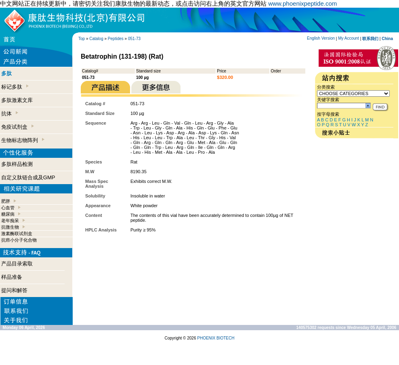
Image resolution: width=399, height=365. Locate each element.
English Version (321, 38)
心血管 (8, 207)
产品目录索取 (17, 264)
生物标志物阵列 (22, 140)
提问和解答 (14, 290)
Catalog (96, 38)
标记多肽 (15, 87)
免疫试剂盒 (17, 127)
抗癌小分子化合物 (19, 240)
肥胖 (5, 201)
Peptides (116, 38)
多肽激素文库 (17, 100)
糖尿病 (8, 214)
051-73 (134, 38)
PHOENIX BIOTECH (215, 338)
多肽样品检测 (17, 164)
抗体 (9, 113)
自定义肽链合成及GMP (28, 177)
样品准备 (11, 277)
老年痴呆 (10, 220)
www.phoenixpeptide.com (302, 3)
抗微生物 (10, 227)
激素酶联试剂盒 (16, 233)
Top (81, 38)
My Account (348, 38)
